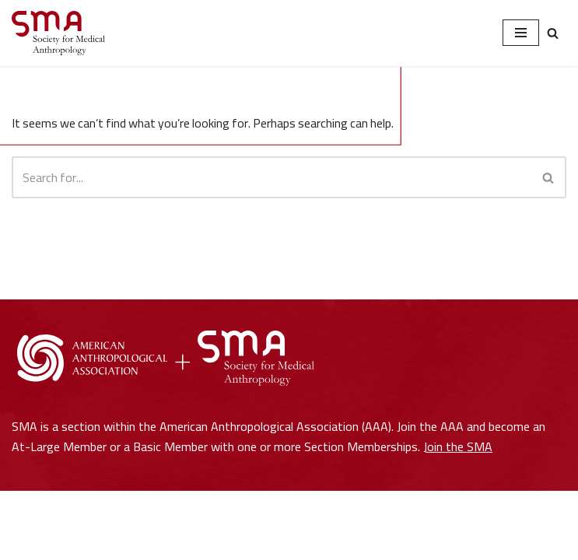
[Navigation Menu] (521, 32)
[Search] (553, 33)
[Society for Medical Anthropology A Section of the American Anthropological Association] (58, 33)
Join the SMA (457, 515)
